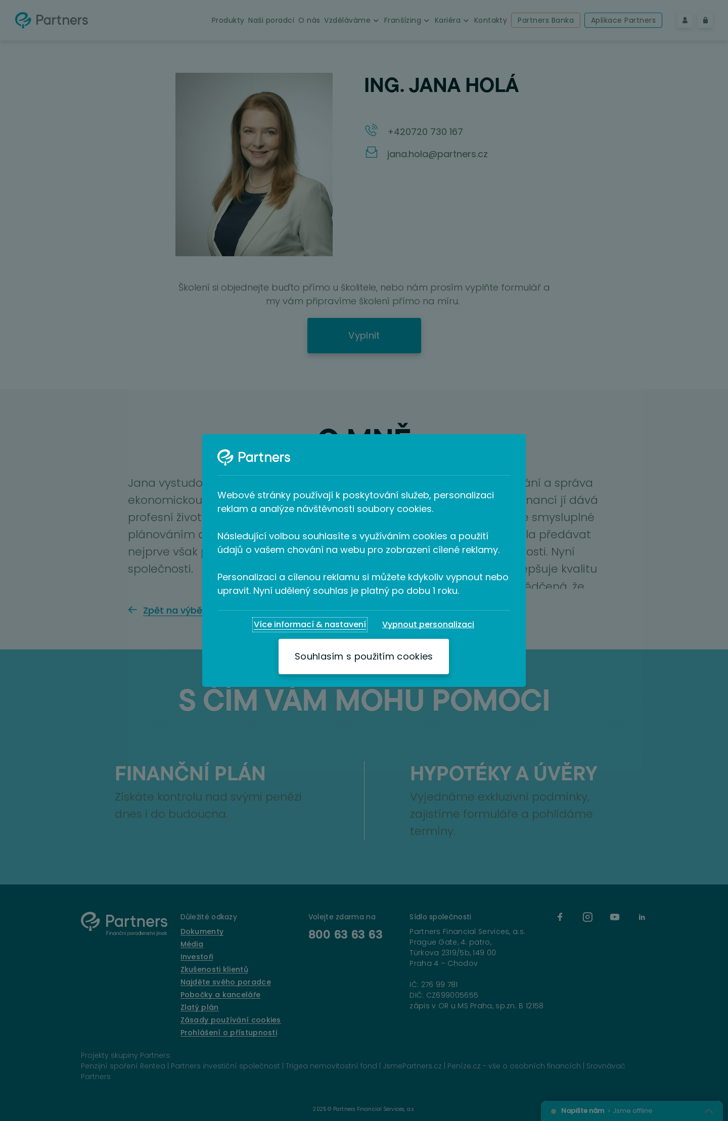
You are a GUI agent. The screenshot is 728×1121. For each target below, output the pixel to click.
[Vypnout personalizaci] (428, 624)
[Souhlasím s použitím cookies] (364, 656)
